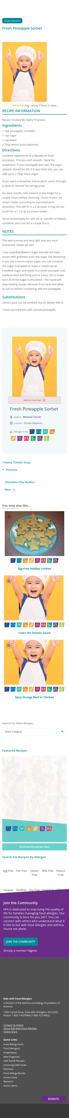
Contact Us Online (13, 982)
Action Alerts (10, 1042)
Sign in (32, 907)
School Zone (10, 1034)
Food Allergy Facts (13, 1001)
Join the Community (20, 898)
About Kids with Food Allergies (20, 985)
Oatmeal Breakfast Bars (34, 803)
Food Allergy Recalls (14, 1030)
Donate (53, 1055)
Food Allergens (11, 1005)
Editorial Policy (35, 1083)
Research (8, 1038)
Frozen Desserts (12, 20)
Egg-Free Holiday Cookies (34, 568)
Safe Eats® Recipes (14, 1017)
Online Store (10, 988)
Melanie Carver (32, 417)
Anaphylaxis (10, 1009)
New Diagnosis (11, 1013)
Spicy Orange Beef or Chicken (34, 697)
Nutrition (8, 1025)
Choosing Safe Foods (14, 1021)
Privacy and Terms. (20, 1083)
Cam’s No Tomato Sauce (34, 633)
